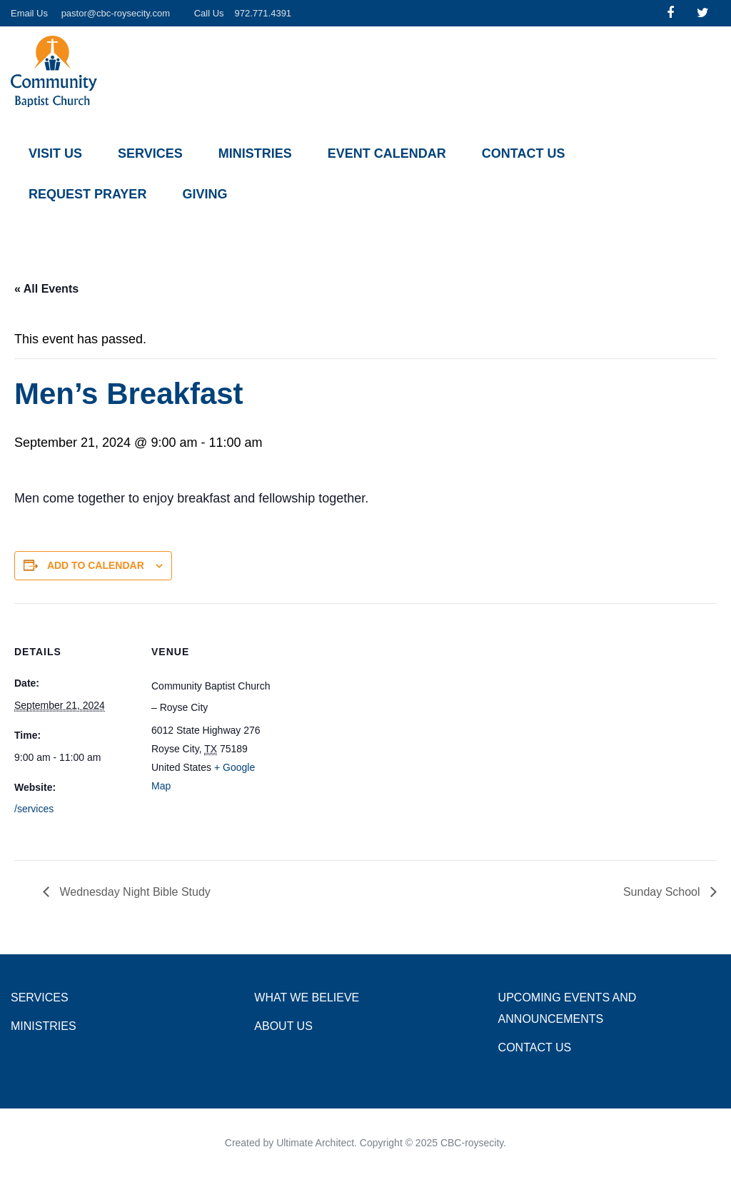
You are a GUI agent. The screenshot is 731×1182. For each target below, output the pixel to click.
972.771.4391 (263, 13)
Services (150, 153)
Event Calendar (387, 153)
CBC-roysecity (471, 1142)
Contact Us (523, 153)
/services (34, 808)
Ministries (255, 153)
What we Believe (306, 997)
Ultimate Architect (315, 1142)
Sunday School (663, 892)
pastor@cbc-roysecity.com (115, 13)
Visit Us (55, 153)
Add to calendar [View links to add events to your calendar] (95, 565)
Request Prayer (87, 194)
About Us (283, 1026)
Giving (204, 194)
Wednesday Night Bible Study (133, 892)
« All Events (46, 289)
